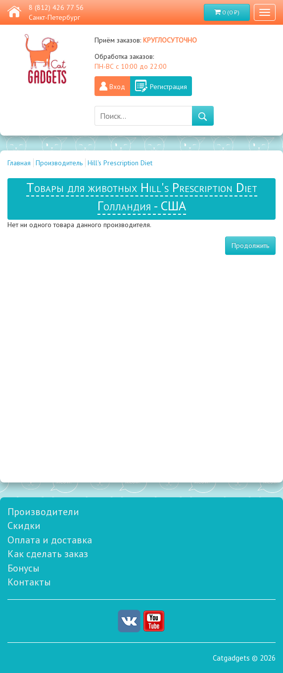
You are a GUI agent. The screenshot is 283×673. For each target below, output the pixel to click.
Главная (19, 162)
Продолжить (250, 245)
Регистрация (168, 86)
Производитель (59, 162)
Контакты (29, 582)
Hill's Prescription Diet (120, 162)
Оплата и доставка (49, 539)
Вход (117, 86)
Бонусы (23, 568)
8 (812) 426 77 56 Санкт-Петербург (56, 12)
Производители (43, 511)
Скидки (24, 525)
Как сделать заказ (47, 553)
